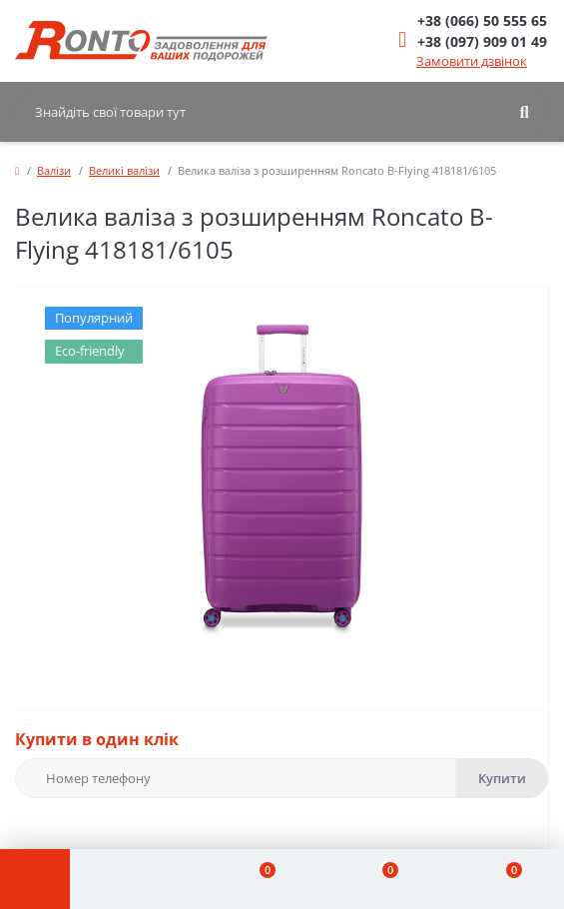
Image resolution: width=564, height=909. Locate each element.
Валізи (54, 170)
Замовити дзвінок (471, 61)
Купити (502, 778)
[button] (482, 20)
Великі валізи (124, 170)
